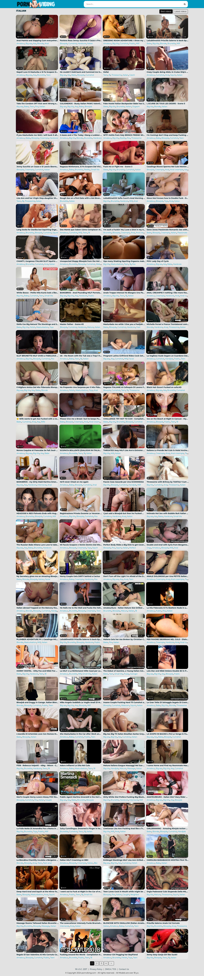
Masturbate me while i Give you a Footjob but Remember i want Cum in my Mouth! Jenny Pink (124, 324)
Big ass (29, 43)
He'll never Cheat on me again (74, 482)
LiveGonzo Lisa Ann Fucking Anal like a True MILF (124, 828)
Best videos (166, 11)
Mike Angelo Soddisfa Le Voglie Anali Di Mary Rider (81, 702)
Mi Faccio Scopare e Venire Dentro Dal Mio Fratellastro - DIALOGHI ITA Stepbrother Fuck (81, 545)
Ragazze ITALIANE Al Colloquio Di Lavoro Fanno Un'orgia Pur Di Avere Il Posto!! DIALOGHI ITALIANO (124, 387)
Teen (48, 75)
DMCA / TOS (110, 969)
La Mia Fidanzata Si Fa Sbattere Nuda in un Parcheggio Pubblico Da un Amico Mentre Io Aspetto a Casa (168, 608)
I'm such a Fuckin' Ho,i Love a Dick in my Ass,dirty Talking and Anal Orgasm (124, 229)
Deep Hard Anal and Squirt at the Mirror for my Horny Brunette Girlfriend (38, 891)
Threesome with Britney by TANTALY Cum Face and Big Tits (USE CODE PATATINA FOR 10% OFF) (168, 482)
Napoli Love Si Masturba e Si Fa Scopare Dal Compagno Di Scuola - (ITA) (38, 72)
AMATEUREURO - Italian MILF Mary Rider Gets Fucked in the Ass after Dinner (168, 797)
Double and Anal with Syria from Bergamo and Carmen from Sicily (168, 545)
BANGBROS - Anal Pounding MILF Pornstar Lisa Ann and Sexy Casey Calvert (81, 293)
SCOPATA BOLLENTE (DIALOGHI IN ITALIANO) (81, 450)
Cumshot (72, 43)
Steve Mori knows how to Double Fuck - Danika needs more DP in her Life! (168, 198)
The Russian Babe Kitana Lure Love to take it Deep (38, 545)
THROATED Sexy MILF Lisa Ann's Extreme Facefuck (124, 450)
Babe (149, 43)
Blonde (40, 43)
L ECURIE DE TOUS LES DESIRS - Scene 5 (166, 103)
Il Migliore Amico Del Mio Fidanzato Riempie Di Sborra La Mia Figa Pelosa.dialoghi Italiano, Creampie (38, 387)
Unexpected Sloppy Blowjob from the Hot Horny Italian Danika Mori (81, 261)
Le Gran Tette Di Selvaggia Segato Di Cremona (168, 702)
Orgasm (136, 106)
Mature (90, 327)
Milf (137, 43)
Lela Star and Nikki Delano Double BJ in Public (168, 671)
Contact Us (124, 969)
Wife (43, 422)
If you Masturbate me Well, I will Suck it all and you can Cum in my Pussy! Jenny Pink (38, 135)
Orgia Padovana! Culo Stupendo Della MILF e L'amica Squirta (168, 891)
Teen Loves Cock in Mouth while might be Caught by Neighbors (124, 891)
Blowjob (63, 43)
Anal (47, 43)
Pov (37, 106)
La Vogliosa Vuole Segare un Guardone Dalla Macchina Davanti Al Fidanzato (168, 356)
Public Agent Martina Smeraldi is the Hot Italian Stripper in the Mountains (81, 797)
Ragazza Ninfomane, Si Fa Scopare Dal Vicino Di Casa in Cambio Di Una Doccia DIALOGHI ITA (81, 166)
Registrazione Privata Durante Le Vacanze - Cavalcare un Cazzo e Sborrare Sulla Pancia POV (81, 513)
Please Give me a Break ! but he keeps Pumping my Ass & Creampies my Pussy (81, 419)
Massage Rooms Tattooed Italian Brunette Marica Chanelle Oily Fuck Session (38, 923)
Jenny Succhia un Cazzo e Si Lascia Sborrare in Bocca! (38, 166)
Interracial (42, 485)
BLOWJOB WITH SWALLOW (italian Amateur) (124, 923)
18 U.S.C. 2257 (81, 969)
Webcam (100, 264)
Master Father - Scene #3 (72, 324)
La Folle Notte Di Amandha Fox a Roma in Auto (38, 828)
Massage (131, 768)
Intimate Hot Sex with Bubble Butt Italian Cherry (168, 513)
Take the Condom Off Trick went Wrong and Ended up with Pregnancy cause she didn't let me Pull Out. (38, 103)
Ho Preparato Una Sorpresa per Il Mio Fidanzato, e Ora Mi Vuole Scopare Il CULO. (81, 387)
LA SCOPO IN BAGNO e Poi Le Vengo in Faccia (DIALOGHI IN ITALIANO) (168, 734)
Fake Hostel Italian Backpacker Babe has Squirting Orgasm (124, 103)
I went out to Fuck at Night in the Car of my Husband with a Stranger (81, 891)
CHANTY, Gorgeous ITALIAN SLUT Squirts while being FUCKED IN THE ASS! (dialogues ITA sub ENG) (38, 261)
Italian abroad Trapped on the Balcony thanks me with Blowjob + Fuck (38, 608)
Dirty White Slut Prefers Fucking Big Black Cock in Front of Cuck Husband (124, 797)
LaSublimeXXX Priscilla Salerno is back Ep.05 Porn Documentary (81, 639)
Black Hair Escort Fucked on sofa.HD (164, 387)
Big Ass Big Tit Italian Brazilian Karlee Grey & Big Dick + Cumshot (124, 734)
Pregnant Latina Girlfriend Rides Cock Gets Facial (124, 356)
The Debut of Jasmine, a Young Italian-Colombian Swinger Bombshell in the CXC (124, 671)
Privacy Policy (96, 969)
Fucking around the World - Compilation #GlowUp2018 (81, 954)
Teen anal (47, 863)
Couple (48, 800)
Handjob (169, 359)
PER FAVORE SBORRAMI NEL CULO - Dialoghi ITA (168, 639)
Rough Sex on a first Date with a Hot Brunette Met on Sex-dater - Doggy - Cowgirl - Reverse (81, 198)
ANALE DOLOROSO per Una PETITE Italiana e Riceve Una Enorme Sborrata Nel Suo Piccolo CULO (168, 576)
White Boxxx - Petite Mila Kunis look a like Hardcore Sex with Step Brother (38, 293)
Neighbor (134, 894)
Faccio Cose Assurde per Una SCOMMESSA (123, 482)
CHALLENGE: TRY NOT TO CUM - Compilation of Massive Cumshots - (124, 419)
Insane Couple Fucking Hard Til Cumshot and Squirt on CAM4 (124, 702)
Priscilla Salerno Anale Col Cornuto (163, 923)
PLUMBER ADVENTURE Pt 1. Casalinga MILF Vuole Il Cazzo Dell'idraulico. (38, 639)
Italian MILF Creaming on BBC (74, 860)
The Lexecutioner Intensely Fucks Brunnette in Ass (81, 923)
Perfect (132, 548)
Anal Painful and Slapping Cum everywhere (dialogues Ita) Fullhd (38, 40)
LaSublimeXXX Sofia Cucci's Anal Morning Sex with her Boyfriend (124, 198)
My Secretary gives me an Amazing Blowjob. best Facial (38, 576)
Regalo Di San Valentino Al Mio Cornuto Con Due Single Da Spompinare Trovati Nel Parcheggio (38, 954)
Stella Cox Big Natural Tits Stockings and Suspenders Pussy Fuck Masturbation (38, 324)
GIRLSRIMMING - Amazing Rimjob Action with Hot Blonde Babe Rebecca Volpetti (168, 828)
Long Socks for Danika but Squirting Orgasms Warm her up (38, 229)
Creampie (44, 138)
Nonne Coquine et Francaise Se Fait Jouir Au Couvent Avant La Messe (38, 450)
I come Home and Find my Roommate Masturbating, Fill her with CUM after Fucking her (168, 765)
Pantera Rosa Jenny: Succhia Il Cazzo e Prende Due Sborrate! (81, 40)
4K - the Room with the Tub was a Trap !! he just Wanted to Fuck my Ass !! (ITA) (81, 356)
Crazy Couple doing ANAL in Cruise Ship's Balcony (168, 72)
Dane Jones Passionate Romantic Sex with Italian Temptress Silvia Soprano (168, 229)
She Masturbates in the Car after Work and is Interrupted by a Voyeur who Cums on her (81, 734)
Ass (34, 43)
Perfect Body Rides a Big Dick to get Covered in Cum (124, 545)
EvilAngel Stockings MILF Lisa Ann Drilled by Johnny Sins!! (124, 860)
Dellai (106, 72)
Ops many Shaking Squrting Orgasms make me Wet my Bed (124, 261)
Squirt (173, 75)
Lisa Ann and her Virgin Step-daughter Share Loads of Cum (38, 198)
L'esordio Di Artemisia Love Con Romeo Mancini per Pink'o (38, 734)
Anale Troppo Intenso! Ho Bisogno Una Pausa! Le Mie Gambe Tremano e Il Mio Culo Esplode (124, 293)
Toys (166, 201)
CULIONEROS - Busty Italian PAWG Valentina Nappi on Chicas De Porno (81, 103)
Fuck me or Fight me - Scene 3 (117, 166)
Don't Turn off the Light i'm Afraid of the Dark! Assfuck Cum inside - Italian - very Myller (124, 576)
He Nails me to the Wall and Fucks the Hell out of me (81, 608)
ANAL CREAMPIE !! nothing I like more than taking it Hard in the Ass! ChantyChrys (168, 293)
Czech (132, 75)
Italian (90, 43)
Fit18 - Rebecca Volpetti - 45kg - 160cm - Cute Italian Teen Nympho (38, 765)
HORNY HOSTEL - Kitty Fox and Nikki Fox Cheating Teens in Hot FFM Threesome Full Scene (38, 671)
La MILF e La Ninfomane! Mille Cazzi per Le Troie (81, 671)
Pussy (126, 674)
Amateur (21, 43)
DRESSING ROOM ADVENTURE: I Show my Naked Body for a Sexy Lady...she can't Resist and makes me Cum (124, 40)
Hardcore (82, 43)
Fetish (32, 327)
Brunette (171, 43)
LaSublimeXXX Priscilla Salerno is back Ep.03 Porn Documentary (168, 40)
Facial (131, 359)
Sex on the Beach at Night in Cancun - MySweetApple (168, 419)
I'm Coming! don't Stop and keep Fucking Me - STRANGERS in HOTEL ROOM (168, 135)
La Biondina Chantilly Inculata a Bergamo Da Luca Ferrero (38, 860)
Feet (138, 327)
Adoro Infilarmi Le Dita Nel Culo (75, 765)
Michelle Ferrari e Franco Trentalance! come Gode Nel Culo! (168, 324)
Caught (126, 894)
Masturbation (117, 264)
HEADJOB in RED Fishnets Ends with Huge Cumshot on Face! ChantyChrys (38, 513)
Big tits (115, 43)
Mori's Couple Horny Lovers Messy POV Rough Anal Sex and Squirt (38, 797)
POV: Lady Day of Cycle (158, 261)
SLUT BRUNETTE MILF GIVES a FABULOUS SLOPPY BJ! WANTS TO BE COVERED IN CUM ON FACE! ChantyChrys (38, 356)
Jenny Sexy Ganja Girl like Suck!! (162, 954)
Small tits (95, 169)
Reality (123, 138)
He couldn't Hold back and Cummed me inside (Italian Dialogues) (81, 72)
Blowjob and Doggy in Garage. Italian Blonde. (38, 702)
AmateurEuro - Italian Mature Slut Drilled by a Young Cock (124, 608)
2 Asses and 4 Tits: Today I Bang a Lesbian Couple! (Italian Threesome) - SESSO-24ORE (81, 135)
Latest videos (180, 11)
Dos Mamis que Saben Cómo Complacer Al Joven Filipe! (81, 229)
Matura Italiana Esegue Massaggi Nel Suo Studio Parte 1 (124, 765)
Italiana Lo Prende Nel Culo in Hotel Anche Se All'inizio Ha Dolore (168, 450)
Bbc (96, 863)
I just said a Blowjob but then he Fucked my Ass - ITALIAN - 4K (124, 513)
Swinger (134, 674)
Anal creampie (176, 169)
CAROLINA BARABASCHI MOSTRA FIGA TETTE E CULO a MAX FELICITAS (168, 860)
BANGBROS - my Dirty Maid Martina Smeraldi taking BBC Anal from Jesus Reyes (38, 482)
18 (109, 75)
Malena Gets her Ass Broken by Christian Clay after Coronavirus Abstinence (124, 639)
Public (132, 43)
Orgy (149, 548)
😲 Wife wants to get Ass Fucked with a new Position (38, 419)
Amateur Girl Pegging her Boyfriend (120, 954)
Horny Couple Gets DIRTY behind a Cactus (80, 576)
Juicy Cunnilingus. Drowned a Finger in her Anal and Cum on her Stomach (81, 828)
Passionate (182, 232)
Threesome (116, 75)
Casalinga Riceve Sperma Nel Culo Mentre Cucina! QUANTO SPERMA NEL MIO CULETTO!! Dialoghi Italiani (168, 166)
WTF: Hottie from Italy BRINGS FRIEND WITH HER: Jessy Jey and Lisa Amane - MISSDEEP (124, 135)
